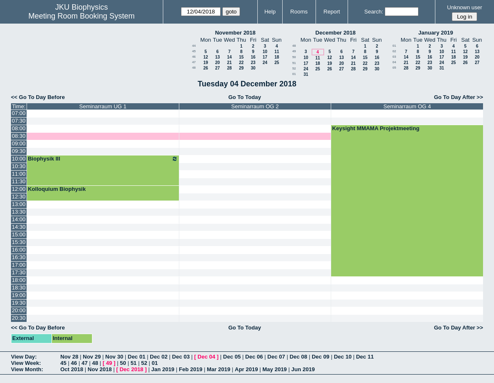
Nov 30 (114, 357)
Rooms (299, 11)
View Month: (27, 369)
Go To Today (244, 97)
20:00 (19, 310)
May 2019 (274, 369)
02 (394, 51)
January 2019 (435, 32)
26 (205, 68)
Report (332, 11)
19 (205, 62)
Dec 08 (298, 357)
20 (217, 62)
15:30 (19, 242)
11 (276, 51)
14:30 (19, 227)
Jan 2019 (162, 369)
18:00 (19, 280)
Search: (373, 11)
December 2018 (336, 32)
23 (253, 62)
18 (276, 57)
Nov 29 (92, 357)
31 (305, 74)
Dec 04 (206, 357)
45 (194, 51)
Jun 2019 (303, 369)
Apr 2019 (246, 369)
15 (241, 57)
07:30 (19, 121)
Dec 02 (158, 357)
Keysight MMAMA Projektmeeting (375, 128)
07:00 (19, 113)
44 (194, 46)
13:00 (19, 204)
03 (394, 57)
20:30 (19, 318)
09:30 (19, 151)
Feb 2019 (190, 369)
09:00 (19, 143)
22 (241, 62)
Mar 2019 (218, 369)
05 (394, 68)
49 (294, 51)
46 (194, 57)
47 (194, 62)
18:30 (19, 287)
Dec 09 (320, 357)
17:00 (19, 265)
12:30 (19, 196)
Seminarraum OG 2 (255, 106)
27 (217, 68)
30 (253, 68)
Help (270, 11)
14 (229, 57)
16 (253, 57)
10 (264, 51)
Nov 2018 (100, 369)
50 (294, 57)
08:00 (19, 128)
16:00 (19, 249)
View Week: (26, 363)
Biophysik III (103, 158)
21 (229, 62)
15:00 (19, 234)
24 (264, 62)
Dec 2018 (131, 369)
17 (264, 57)
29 (241, 68)
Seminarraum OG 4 (407, 106)
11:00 (19, 174)
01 (294, 74)
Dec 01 (137, 357)
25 (276, 62)
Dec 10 (342, 357)
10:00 (19, 158)
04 (394, 62)
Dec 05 (232, 357)
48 (194, 68)
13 (217, 57)
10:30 (19, 166)
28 (229, 68)
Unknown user (464, 7)
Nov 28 (69, 357)
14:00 (19, 219)
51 (294, 63)
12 (205, 57)
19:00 (19, 295)
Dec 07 (276, 357)
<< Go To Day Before (38, 97)
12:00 (19, 189)
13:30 (19, 212)
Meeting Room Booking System (81, 16)
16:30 (19, 257)
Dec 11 (365, 357)
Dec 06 (254, 357)
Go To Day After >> (458, 97)
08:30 (19, 136)
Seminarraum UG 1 (103, 106)
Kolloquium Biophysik (57, 189)
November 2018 (235, 32)
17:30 (19, 272)
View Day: (24, 357)
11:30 (19, 181)
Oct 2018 (71, 369)
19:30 (19, 303)
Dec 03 (181, 357)
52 (294, 68)
